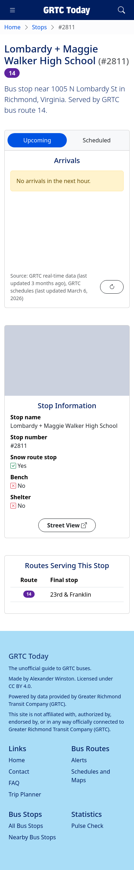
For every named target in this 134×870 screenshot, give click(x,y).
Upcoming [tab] (37, 140)
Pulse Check (87, 826)
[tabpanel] (67, 233)
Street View (67, 525)
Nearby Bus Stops (32, 837)
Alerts (79, 760)
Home (12, 27)
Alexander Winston (52, 678)
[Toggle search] (121, 10)
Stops (39, 27)
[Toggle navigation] (12, 10)
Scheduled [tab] (97, 140)
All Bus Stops (26, 826)
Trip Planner (25, 794)
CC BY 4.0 (20, 686)
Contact (19, 771)
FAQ (14, 783)
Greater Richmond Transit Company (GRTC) (59, 729)
